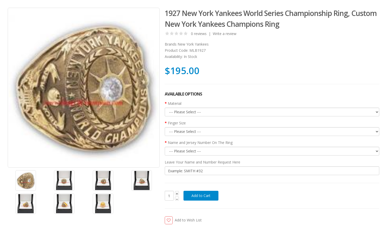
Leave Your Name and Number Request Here (202, 162)
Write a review (224, 33)
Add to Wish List (188, 220)
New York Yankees (193, 44)
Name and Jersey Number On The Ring (200, 142)
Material (174, 103)
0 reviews (199, 33)
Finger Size (177, 123)
